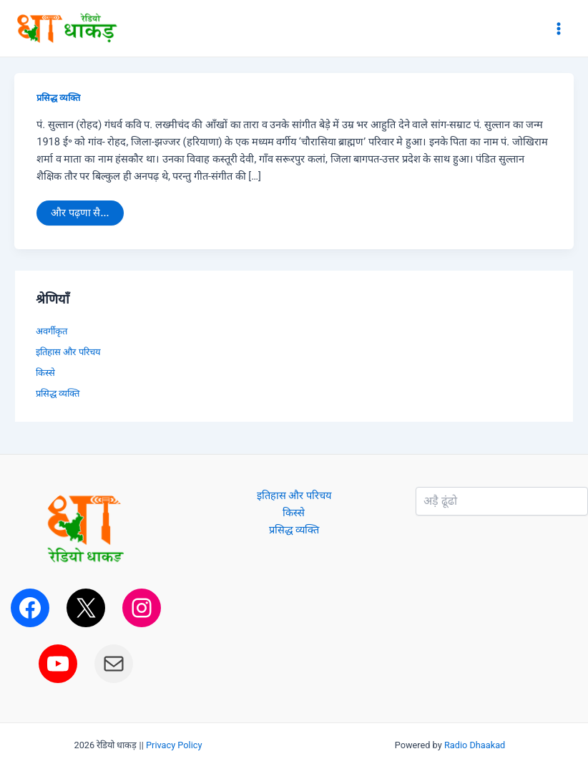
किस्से (45, 372)
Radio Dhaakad (474, 745)
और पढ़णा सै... (79, 209)
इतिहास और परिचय (68, 352)
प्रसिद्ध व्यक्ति (58, 97)
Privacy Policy (174, 745)
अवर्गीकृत (51, 331)
